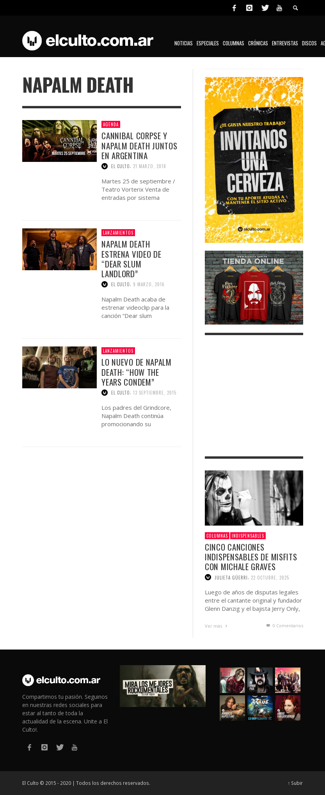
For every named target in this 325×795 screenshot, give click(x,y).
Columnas (217, 536)
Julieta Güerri (231, 577)
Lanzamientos (118, 233)
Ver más (217, 626)
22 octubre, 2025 (270, 577)
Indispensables (248, 536)
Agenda (111, 124)
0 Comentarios (284, 625)
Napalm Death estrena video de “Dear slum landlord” (131, 259)
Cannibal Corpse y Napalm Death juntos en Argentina (139, 145)
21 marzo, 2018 (149, 166)
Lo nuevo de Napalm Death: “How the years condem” (136, 372)
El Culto (120, 166)
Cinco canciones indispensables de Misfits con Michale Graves (251, 556)
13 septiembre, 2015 (154, 392)
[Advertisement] (254, 396)
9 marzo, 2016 (149, 284)
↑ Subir (295, 783)
